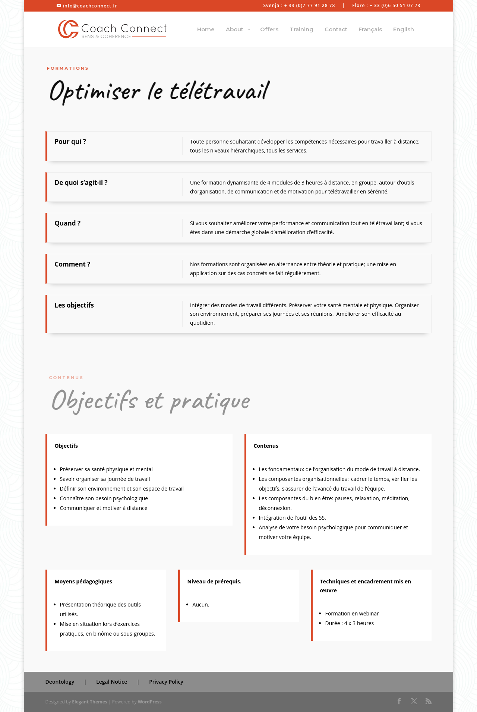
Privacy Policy (166, 681)
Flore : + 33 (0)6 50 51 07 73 (386, 6)
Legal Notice (111, 681)
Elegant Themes (89, 702)
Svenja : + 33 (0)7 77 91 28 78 (299, 6)
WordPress (150, 702)
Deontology (60, 681)
